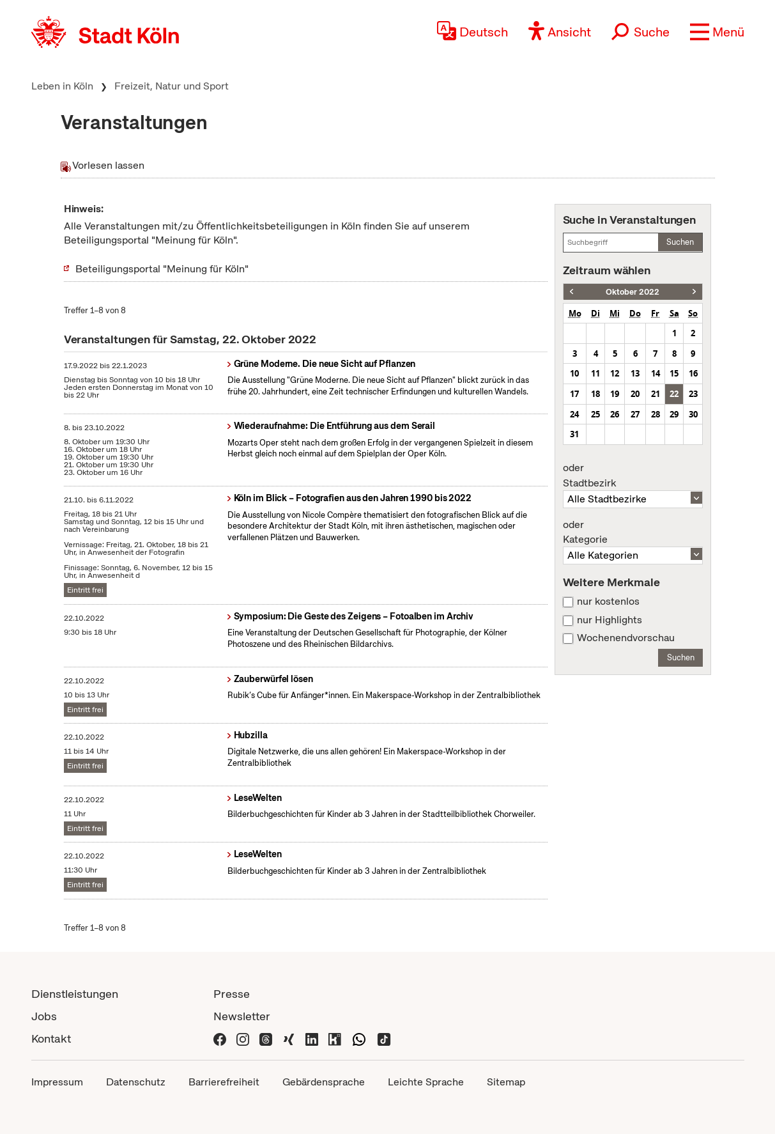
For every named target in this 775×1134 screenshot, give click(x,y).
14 (655, 373)
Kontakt (51, 1038)
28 (655, 414)
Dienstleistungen (74, 993)
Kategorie (633, 532)
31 (574, 434)
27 (635, 414)
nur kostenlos (608, 601)
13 (635, 373)
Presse (231, 993)
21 (655, 394)
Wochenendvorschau (626, 638)
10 (574, 373)
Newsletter (241, 1016)
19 (614, 394)
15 (674, 373)
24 (574, 414)
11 (595, 373)
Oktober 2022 (632, 291)
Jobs (44, 1016)
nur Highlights (609, 620)
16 (693, 373)
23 (693, 394)
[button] (717, 32)
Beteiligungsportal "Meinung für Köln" (162, 269)
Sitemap (506, 1082)
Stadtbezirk (633, 476)
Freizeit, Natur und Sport (171, 86)
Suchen (680, 242)
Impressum (57, 1082)
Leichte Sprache (426, 1082)
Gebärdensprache (323, 1082)
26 (614, 414)
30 (693, 414)
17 (574, 394)
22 (674, 394)
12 (614, 373)
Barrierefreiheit (223, 1082)
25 (595, 414)
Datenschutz (135, 1082)
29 (674, 414)
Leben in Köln (62, 86)
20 (635, 394)
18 (595, 394)
